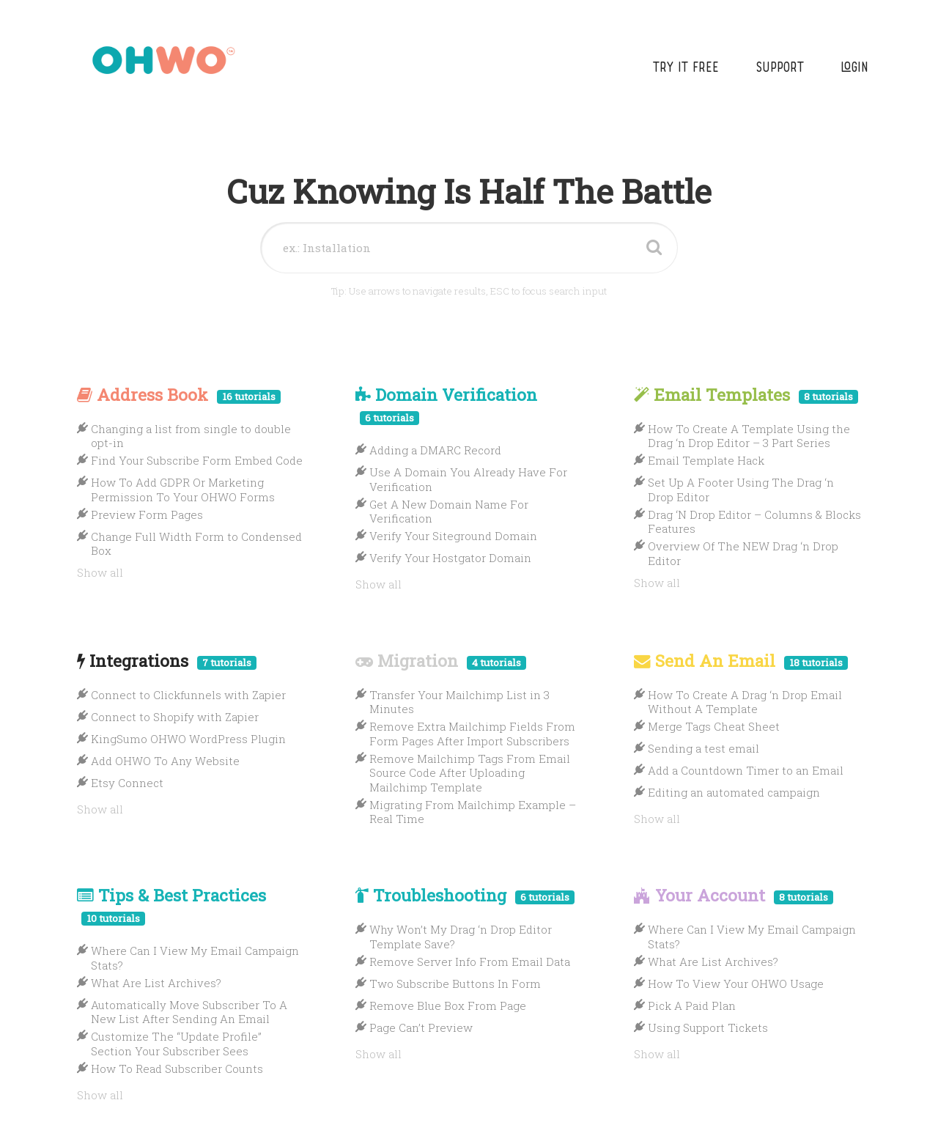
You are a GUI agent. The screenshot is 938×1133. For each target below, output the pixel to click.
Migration (440, 660)
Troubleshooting (465, 895)
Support (780, 68)
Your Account (733, 895)
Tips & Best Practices (171, 905)
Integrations (166, 660)
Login (854, 68)
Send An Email (741, 660)
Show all (100, 572)
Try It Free (686, 68)
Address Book (179, 394)
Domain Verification (446, 404)
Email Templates (746, 394)
